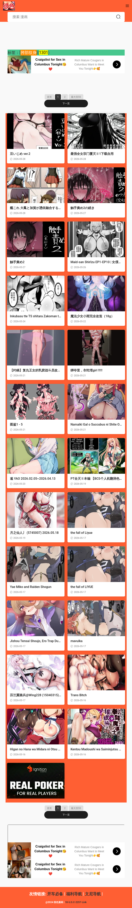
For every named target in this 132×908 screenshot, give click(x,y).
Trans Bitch (79, 695)
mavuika (77, 641)
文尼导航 (93, 894)
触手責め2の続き (83, 208)
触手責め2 (18, 262)
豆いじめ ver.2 (21, 154)
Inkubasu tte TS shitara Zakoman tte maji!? (35, 316)
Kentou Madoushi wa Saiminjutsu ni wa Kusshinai (96, 749)
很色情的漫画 (9, 6)
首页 (49, 97)
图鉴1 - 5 (17, 424)
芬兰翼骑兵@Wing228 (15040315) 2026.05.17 (35, 695)
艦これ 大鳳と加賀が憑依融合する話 (35, 208)
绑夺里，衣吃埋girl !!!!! (87, 370)
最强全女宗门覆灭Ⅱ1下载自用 (92, 154)
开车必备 (55, 894)
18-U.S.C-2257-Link (75, 902)
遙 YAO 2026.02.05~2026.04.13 (33, 478)
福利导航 (74, 894)
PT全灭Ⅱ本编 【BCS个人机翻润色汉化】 (95, 479)
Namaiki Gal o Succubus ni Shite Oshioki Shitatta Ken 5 (95, 425)
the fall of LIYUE (82, 587)
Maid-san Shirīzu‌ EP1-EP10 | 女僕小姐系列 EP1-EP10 (95, 262)
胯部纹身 (29, 52)
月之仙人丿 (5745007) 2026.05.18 (35, 533)
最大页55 (76, 97)
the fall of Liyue (82, 533)
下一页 (66, 103)
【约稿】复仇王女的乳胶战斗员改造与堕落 (34, 370)
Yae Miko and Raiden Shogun (31, 587)
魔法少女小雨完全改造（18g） (93, 316)
